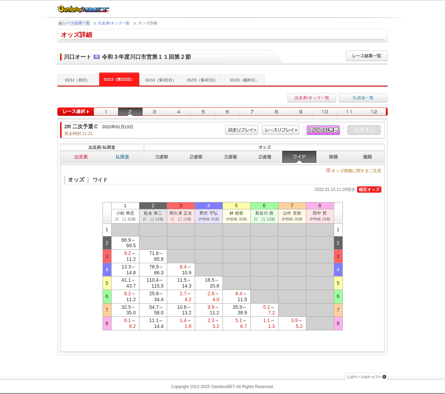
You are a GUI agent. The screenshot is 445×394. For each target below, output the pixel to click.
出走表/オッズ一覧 (114, 23)
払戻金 (123, 157)
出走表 (81, 157)
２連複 (265, 157)
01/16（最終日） (244, 80)
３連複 (230, 157)
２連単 (196, 157)
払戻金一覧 (363, 97)
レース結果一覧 (76, 23)
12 (375, 111)
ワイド (299, 157)
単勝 (333, 157)
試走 (241, 130)
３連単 (161, 157)
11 (349, 111)
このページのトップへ (366, 376)
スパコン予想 (323, 130)
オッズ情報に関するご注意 (353, 170)
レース (280, 130)
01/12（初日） (77, 80)
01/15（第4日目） (202, 80)
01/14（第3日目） (161, 80)
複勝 (367, 157)
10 (325, 111)
